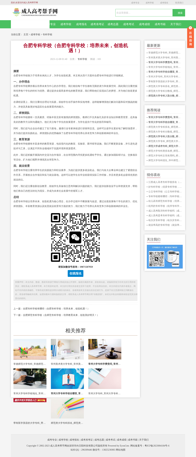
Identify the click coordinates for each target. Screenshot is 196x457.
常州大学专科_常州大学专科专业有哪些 (104, 393)
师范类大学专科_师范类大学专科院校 (165, 141)
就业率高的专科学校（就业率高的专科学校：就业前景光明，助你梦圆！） (165, 225)
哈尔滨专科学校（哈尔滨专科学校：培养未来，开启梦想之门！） (165, 220)
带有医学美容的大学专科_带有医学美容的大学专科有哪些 (29, 423)
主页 (25, 34)
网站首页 (30, 24)
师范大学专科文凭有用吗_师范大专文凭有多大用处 (165, 155)
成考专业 (135, 3)
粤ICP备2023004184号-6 (157, 445)
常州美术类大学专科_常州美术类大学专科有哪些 (67, 364)
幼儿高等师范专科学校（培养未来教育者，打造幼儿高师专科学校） (165, 201)
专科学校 (47, 34)
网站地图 (120, 450)
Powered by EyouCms (118, 445)
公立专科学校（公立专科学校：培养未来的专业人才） (165, 191)
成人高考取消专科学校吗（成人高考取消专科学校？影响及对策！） (165, 211)
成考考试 (128, 24)
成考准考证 (97, 24)
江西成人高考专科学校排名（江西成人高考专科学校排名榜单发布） (165, 182)
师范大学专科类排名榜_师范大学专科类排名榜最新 (165, 151)
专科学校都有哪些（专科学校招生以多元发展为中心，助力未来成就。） (165, 196)
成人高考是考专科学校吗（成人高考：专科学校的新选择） (165, 215)
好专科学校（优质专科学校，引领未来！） (165, 187)
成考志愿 (113, 24)
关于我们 (175, 24)
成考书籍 (160, 24)
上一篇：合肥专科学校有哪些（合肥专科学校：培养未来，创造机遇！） (51, 308)
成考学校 (150, 3)
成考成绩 (144, 24)
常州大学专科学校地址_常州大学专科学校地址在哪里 (29, 393)
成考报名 (164, 3)
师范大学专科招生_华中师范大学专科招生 (165, 160)
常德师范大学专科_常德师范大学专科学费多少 (29, 364)
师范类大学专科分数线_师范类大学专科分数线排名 (165, 91)
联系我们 (179, 3)
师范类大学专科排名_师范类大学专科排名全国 (67, 423)
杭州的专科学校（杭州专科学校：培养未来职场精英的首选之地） (165, 206)
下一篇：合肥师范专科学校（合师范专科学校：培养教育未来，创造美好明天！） (56, 315)
